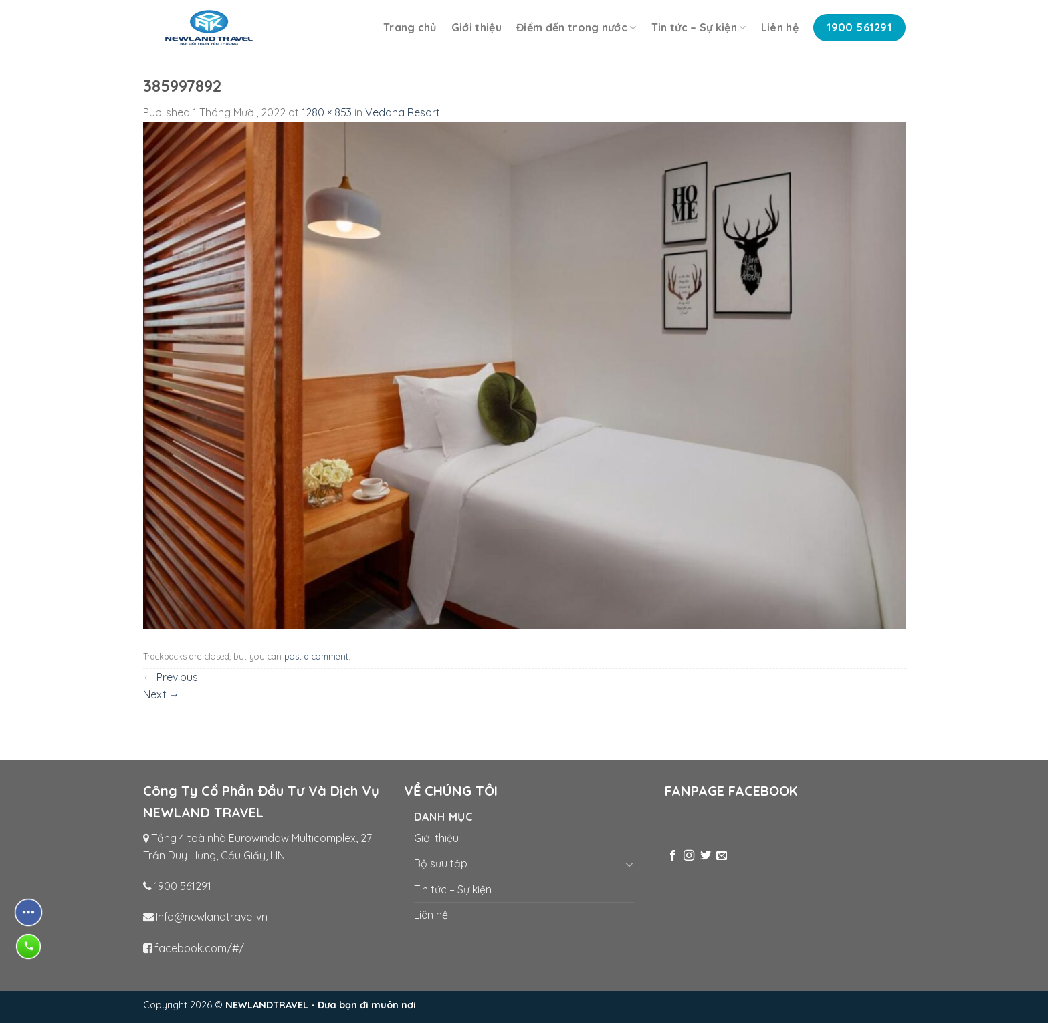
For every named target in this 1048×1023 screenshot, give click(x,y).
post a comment (316, 656)
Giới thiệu (476, 27)
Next (161, 694)
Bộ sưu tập (440, 863)
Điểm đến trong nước (576, 27)
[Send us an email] (721, 856)
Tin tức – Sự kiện (698, 27)
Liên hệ (780, 27)
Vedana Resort (402, 112)
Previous (170, 677)
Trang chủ (410, 27)
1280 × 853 (327, 112)
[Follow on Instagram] (689, 856)
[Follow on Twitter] (705, 856)
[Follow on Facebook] (672, 856)
